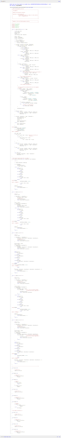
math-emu (14, 5)
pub (13, 4)
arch (50, 4)
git (23, 4)
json (59, 436)
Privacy (7, 436)
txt (57, 436)
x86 (10, 5)
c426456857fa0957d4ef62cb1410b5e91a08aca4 (39, 4)
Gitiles (5, 436)
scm (15, 4)
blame (32, 7)
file (27, 7)
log (29, 7)
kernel (11, 4)
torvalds (25, 4)
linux (18, 4)
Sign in (59, 1)
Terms (10, 436)
